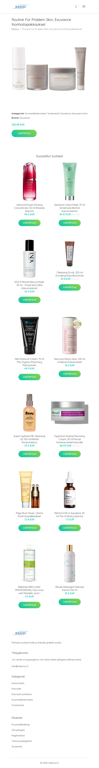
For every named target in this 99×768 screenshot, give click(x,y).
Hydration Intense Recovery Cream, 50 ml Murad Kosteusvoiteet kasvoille (69, 439)
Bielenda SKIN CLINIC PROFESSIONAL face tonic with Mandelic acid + (29, 590)
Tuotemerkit (53, 113)
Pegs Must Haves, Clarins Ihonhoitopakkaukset (29, 515)
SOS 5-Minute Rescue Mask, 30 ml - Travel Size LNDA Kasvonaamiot (29, 285)
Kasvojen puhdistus (22, 694)
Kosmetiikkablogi (21, 724)
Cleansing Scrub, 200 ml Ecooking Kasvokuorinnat (70, 274)
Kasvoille (16, 688)
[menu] (84, 6)
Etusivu (15, 29)
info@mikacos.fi (20, 666)
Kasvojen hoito (80, 113)
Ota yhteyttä (18, 730)
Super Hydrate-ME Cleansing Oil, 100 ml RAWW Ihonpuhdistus (29, 439)
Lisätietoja (24, 133)
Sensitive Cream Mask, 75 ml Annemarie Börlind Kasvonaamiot (69, 208)
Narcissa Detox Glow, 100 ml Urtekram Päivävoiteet (69, 360)
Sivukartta (17, 746)
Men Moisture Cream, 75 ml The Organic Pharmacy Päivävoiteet (29, 362)
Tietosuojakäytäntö (22, 741)
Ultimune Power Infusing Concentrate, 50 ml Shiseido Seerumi (29, 208)
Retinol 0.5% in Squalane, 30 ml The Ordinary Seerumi (69, 515)
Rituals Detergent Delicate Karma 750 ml (69, 588)
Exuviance (66, 113)
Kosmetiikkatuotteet (35, 113)
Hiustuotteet (18, 683)
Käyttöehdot (18, 735)
